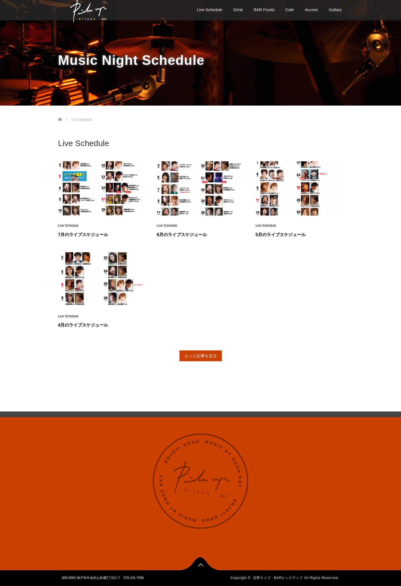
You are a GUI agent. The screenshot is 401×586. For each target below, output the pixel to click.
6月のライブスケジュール (182, 234)
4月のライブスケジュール (83, 325)
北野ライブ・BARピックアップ (278, 578)
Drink (238, 9)
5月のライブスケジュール (280, 234)
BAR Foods (264, 9)
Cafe (289, 9)
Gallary (335, 9)
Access (311, 9)
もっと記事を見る (200, 355)
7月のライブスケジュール (83, 234)
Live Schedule (209, 9)
